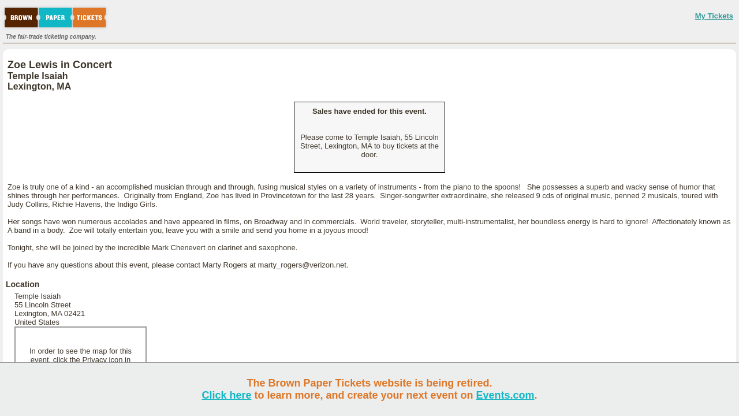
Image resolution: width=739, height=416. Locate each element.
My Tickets (714, 16)
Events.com (505, 395)
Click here (226, 395)
